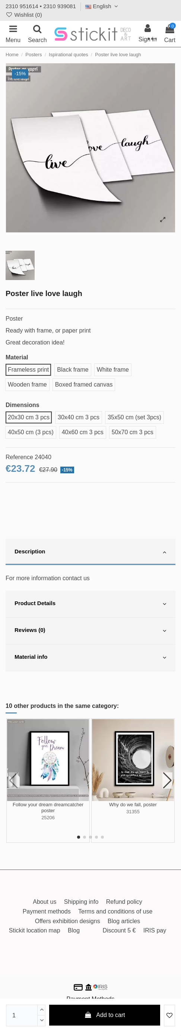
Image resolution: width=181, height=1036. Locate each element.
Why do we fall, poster (133, 804)
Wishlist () (24, 15)
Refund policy (124, 902)
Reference (19, 457)
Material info (90, 657)
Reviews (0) (90, 630)
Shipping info (81, 902)
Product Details (90, 604)
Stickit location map (34, 930)
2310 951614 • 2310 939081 (41, 6)
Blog (74, 930)
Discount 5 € (119, 930)
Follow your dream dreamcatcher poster (48, 807)
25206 (48, 817)
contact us (76, 578)
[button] (78, 837)
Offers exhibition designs (67, 921)
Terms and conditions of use (115, 911)
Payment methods (47, 911)
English (102, 6)
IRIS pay (154, 930)
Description (90, 552)
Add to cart (104, 1015)
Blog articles (124, 921)
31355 (133, 811)
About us (44, 902)
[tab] (90, 552)
